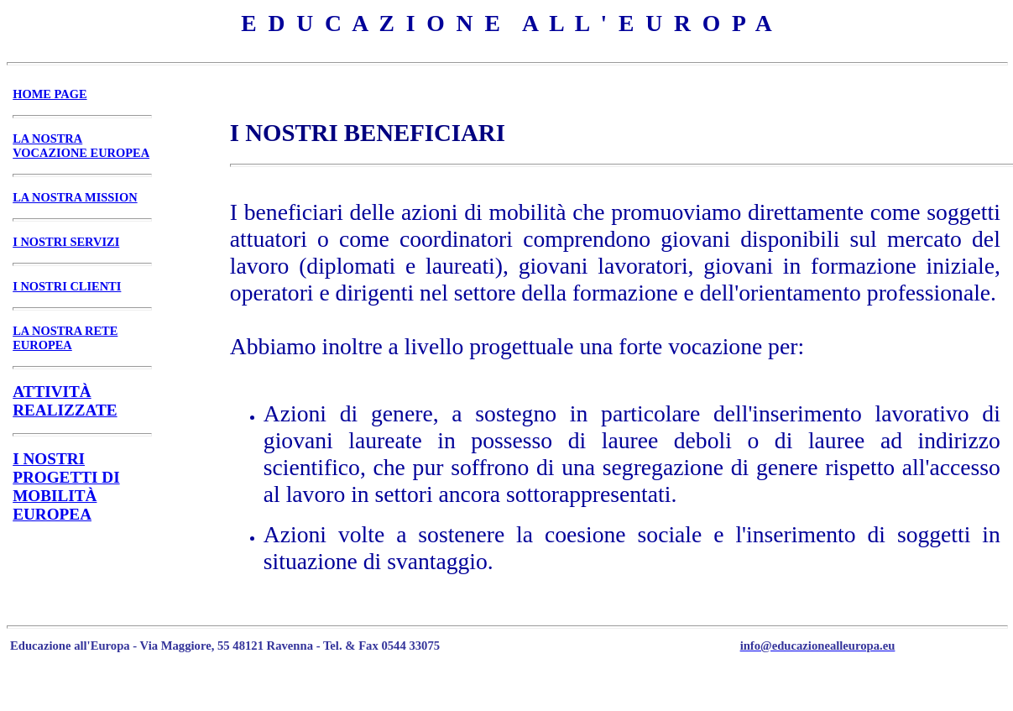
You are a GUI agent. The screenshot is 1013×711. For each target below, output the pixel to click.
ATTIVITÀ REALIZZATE (65, 401)
